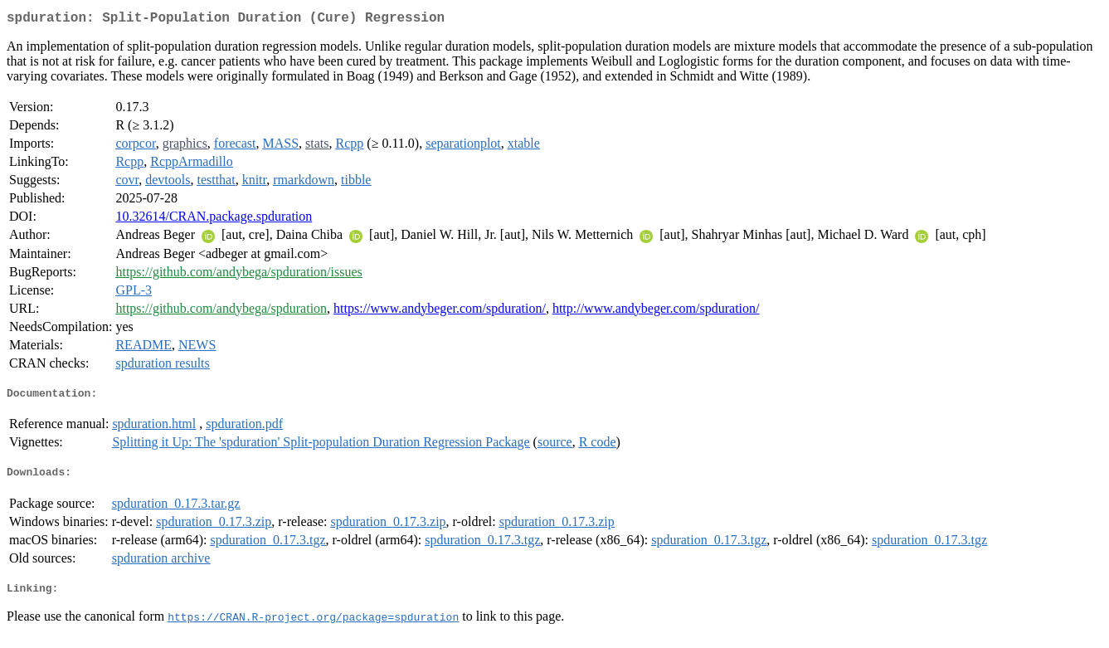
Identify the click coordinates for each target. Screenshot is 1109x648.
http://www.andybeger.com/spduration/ (656, 312)
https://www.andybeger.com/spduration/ (439, 312)
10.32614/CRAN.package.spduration (213, 219)
